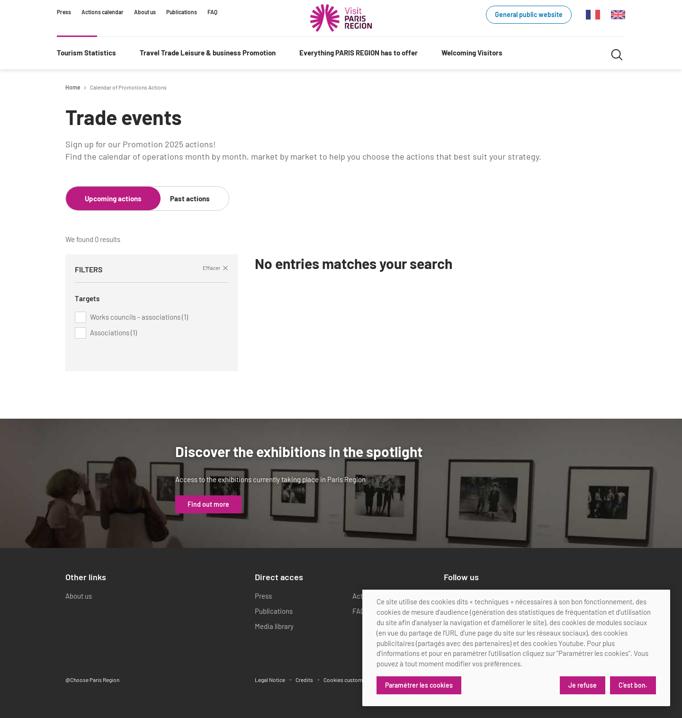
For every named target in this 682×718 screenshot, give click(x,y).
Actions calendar (102, 12)
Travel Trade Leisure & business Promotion (208, 52)
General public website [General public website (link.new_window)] (529, 14)
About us (145, 12)
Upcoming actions (113, 198)
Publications (181, 12)
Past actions (190, 198)
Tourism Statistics (86, 52)
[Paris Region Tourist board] (341, 18)
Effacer (215, 267)
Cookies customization (351, 679)
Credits (304, 679)
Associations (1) (113, 332)
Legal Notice (270, 679)
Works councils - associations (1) (139, 317)
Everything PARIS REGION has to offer (358, 52)
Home (72, 87)
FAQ (212, 12)
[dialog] (516, 648)
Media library (274, 626)
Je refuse (582, 685)
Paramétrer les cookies (419, 685)
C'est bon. (633, 685)
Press (64, 12)
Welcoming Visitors (472, 52)
